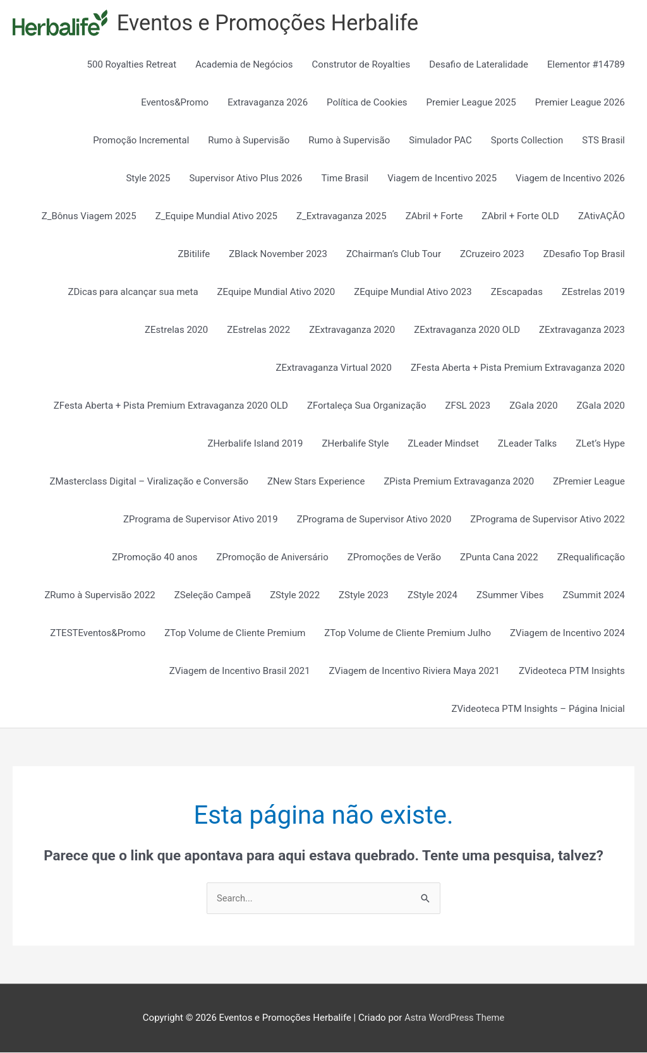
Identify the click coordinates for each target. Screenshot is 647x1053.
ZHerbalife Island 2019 (255, 444)
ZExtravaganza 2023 (582, 330)
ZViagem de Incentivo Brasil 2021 (239, 671)
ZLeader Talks (527, 444)
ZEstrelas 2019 (593, 292)
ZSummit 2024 (594, 595)
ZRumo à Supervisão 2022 (99, 595)
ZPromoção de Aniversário (273, 557)
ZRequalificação (591, 557)
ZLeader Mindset (443, 444)
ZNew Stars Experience (316, 482)
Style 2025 (148, 178)
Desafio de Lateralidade (478, 65)
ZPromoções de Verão (394, 557)
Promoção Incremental (141, 141)
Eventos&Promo (175, 103)
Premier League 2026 (580, 103)
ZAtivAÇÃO (601, 216)
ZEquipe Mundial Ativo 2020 (276, 292)
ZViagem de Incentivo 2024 (567, 633)
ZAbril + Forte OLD (520, 216)
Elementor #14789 (586, 65)
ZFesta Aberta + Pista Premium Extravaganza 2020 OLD (171, 406)
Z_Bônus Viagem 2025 (89, 216)
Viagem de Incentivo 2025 (442, 178)
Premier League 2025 (471, 103)
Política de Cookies (367, 103)
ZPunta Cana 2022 (499, 557)
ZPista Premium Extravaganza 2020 (459, 482)
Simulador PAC (440, 141)
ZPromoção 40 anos (154, 557)
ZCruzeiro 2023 (492, 254)
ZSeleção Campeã (212, 595)
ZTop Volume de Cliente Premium (234, 633)
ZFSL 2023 (467, 406)
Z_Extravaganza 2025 (341, 216)
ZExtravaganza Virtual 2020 (334, 368)
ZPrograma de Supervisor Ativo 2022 (547, 520)
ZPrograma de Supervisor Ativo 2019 (200, 520)
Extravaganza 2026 (267, 103)
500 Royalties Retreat (132, 65)
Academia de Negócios (244, 65)
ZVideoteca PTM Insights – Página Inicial (538, 709)
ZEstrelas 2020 (176, 330)
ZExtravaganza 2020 (352, 330)
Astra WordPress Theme (454, 1018)
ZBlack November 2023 (278, 254)
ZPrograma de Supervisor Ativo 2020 (374, 520)
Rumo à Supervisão (248, 141)
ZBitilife (194, 254)
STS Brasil (603, 141)
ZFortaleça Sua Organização (366, 406)
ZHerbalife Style (355, 444)
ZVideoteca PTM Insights (572, 671)
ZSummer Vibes (510, 595)
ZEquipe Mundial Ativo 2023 (413, 292)
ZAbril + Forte (434, 216)
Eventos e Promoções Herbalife (271, 23)
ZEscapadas (517, 292)
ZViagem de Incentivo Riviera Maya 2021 (414, 671)
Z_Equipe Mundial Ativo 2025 (216, 216)
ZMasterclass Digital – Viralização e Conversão (149, 482)
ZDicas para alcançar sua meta (133, 292)
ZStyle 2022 (295, 595)
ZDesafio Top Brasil (584, 254)
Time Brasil (344, 178)
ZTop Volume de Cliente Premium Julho (407, 633)
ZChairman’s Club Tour (393, 254)
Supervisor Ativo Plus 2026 (245, 178)
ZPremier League (589, 482)
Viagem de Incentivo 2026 (570, 178)
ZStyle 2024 (432, 595)
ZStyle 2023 (364, 595)
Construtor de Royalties (361, 65)
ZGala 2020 (533, 406)
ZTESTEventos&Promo (97, 633)
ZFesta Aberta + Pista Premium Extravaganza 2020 (518, 368)
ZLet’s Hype (600, 444)
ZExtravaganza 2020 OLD (467, 330)
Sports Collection (527, 141)
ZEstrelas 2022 (258, 330)
